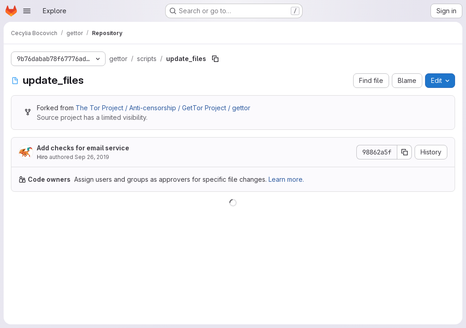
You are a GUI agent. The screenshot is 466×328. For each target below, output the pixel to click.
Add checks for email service (83, 148)
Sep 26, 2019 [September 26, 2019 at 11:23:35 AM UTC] (92, 157)
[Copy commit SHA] (404, 152)
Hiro (42, 157)
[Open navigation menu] (27, 11)
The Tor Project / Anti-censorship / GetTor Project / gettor (163, 108)
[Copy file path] (215, 58)
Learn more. (286, 179)
